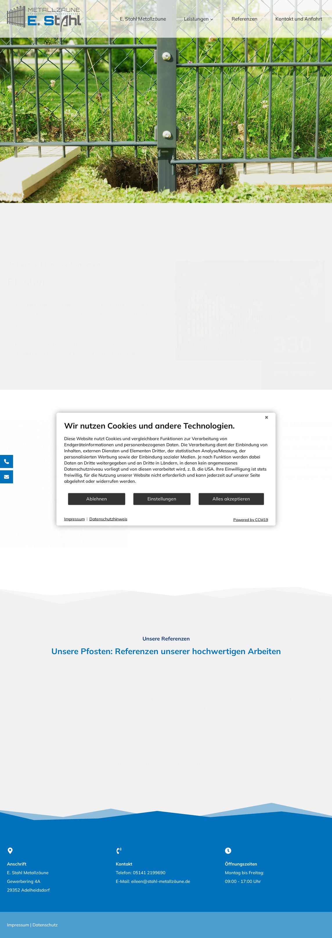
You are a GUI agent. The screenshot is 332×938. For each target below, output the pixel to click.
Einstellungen (161, 499)
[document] (166, 456)
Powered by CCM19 (250, 519)
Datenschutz (45, 925)
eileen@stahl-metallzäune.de (160, 881)
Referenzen (244, 19)
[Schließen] (266, 417)
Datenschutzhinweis (108, 519)
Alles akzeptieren (231, 499)
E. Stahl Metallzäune (143, 19)
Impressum (18, 925)
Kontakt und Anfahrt (298, 19)
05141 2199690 (149, 872)
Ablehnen (96, 499)
